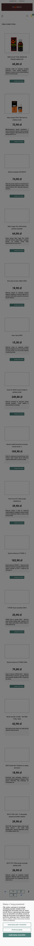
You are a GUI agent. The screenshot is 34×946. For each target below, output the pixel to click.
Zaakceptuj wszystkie (17, 935)
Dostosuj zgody (17, 930)
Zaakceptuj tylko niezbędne (17, 924)
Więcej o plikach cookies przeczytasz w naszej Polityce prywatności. (16, 919)
